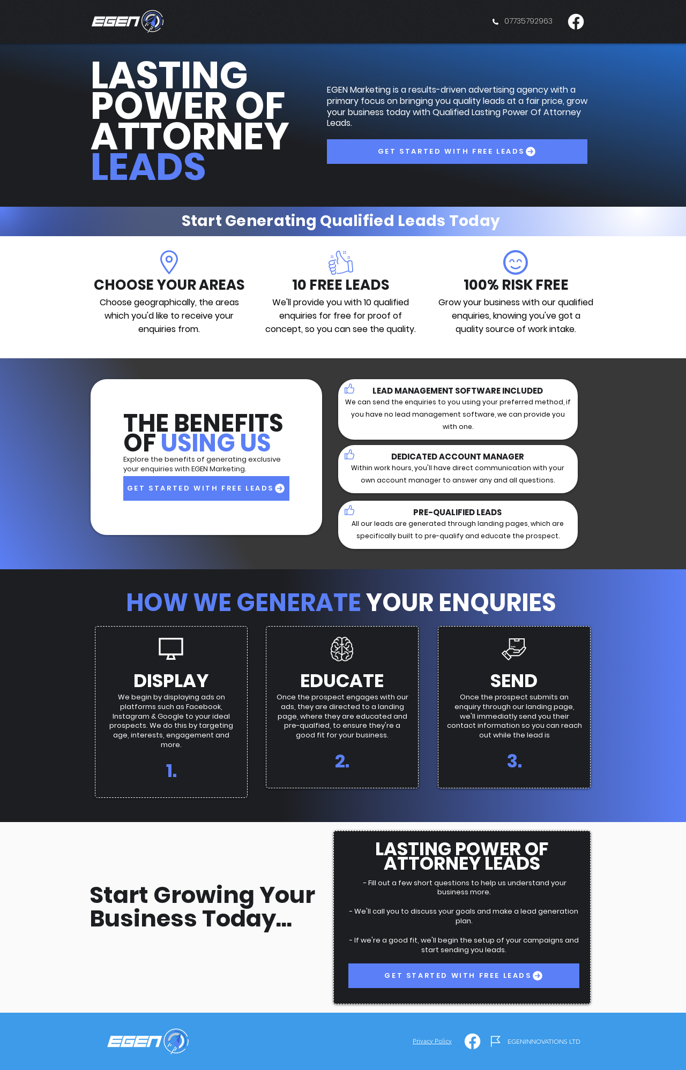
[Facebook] (575, 21)
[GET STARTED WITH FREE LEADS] (457, 151)
